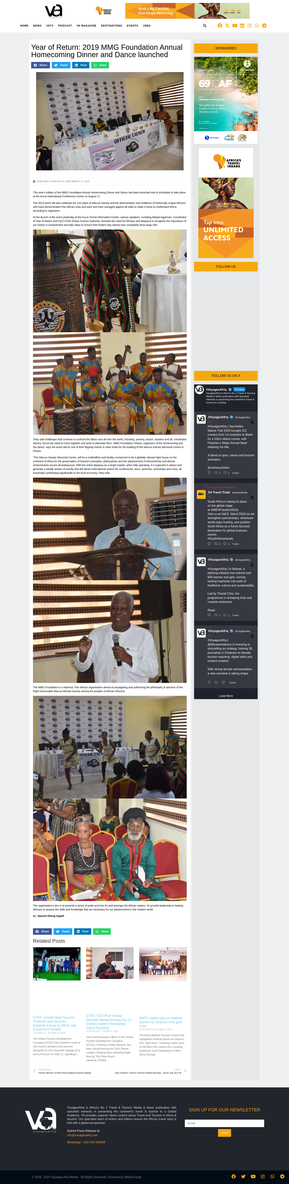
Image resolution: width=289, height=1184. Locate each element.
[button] (205, 25)
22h (210, 497)
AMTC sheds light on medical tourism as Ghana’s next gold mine (160, 1022)
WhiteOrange (133, 1177)
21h (210, 422)
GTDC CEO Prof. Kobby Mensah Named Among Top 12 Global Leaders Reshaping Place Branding (109, 1022)
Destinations (111, 25)
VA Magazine (86, 25)
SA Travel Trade (219, 492)
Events (132, 25)
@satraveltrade (239, 492)
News (37, 25)
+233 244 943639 (93, 1142)
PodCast (65, 25)
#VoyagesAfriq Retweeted (221, 487)
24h (210, 635)
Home (24, 25)
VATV (49, 25)
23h (210, 564)
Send (224, 1132)
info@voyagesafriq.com (82, 1135)
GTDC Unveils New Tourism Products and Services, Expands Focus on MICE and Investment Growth (54, 1023)
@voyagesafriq (242, 417)
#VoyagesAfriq (218, 417)
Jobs (147, 25)
